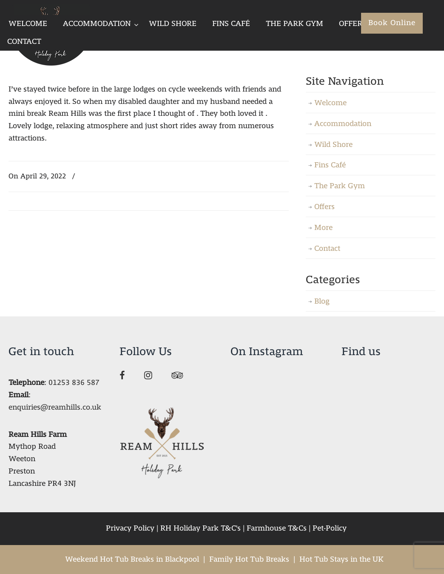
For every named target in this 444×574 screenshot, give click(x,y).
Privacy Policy (130, 528)
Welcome (330, 103)
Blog (322, 301)
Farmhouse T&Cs (277, 528)
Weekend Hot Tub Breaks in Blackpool (132, 559)
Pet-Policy (330, 528)
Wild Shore (333, 145)
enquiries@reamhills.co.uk (55, 407)
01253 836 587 (74, 383)
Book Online (392, 23)
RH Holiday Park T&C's (200, 528)
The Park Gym (339, 186)
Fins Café (330, 165)
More (323, 228)
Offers (324, 207)
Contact (327, 248)
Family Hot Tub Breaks (249, 559)
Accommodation (342, 124)
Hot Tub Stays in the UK (341, 559)
